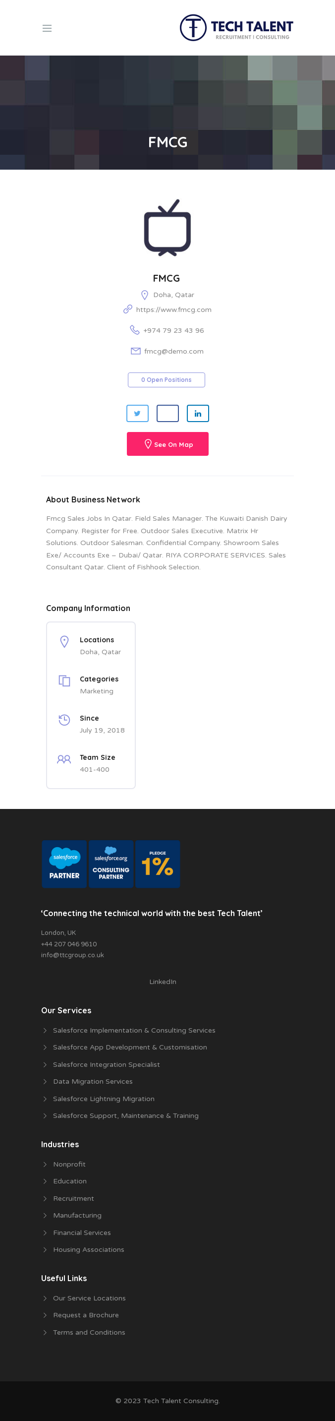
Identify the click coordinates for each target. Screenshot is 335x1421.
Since (89, 718)
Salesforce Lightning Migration (104, 1099)
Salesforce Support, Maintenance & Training (126, 1116)
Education (70, 1181)
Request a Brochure (86, 1315)
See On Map (173, 444)
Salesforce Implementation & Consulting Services (134, 1030)
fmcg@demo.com (174, 351)
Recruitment (73, 1198)
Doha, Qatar (173, 295)
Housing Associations (88, 1249)
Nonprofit (69, 1164)
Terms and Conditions (89, 1332)
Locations (97, 639)
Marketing (96, 691)
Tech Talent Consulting (181, 1401)
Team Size (97, 757)
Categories (99, 679)
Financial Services (82, 1233)
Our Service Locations (89, 1298)
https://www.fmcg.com (174, 310)
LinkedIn (162, 982)
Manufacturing (77, 1215)
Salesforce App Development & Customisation (130, 1047)
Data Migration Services (93, 1081)
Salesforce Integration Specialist (106, 1064)
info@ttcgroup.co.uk (72, 955)
